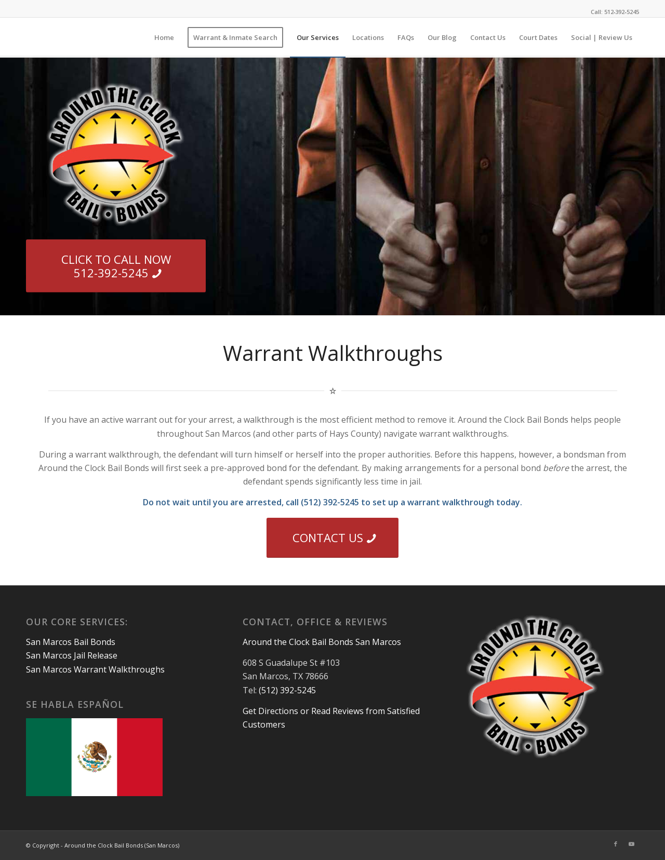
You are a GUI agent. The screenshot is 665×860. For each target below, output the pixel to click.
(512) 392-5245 (287, 690)
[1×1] (27, 37)
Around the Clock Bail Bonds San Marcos (322, 642)
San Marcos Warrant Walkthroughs (95, 669)
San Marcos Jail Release (71, 655)
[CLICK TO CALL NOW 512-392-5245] (116, 266)
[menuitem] (164, 37)
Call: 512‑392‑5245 (615, 12)
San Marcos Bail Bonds (70, 642)
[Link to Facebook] (615, 844)
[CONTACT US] (332, 537)
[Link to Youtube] (631, 844)
